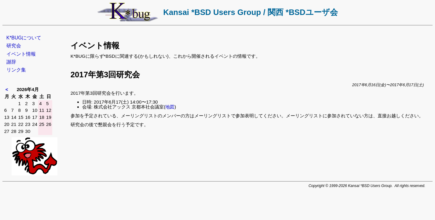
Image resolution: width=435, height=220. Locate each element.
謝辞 (11, 61)
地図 (169, 106)
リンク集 (16, 69)
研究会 (13, 45)
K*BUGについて (24, 37)
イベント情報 (21, 54)
